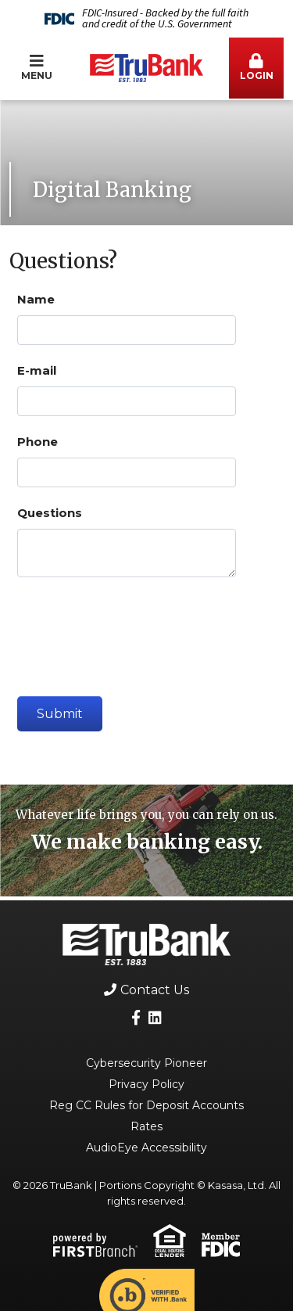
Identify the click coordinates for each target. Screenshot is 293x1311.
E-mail (36, 370)
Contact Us (154, 989)
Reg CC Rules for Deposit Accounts (146, 1105)
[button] (256, 68)
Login (256, 67)
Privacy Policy (146, 1084)
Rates (146, 1126)
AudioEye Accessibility (146, 1147)
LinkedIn (155, 1017)
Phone (37, 441)
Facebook (136, 1017)
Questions (49, 512)
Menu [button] (36, 67)
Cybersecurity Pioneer (146, 1063)
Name (36, 299)
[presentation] (136, 630)
